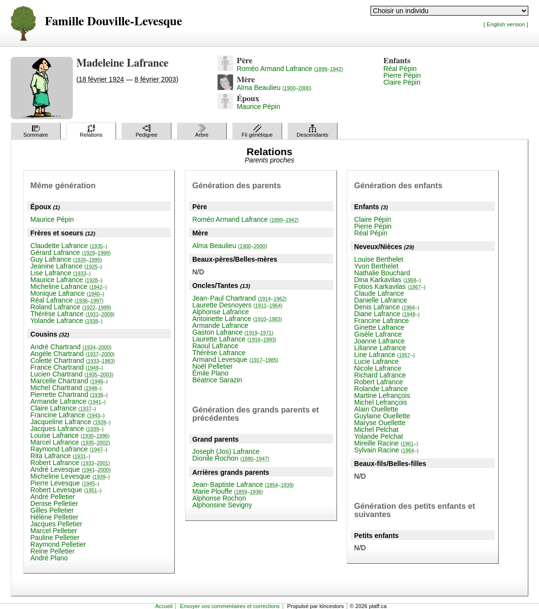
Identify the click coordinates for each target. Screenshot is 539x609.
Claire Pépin (401, 82)
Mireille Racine (386, 443)
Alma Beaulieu (273, 87)
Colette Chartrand (73, 360)
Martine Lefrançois (382, 395)
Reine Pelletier (53, 551)
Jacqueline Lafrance (71, 422)
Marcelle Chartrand (69, 381)
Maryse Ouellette (379, 423)
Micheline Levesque (70, 476)
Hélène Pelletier (55, 517)
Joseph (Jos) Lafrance (226, 451)
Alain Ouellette (376, 409)
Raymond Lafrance (69, 449)
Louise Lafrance (70, 435)
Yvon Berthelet (376, 266)
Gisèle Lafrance (378, 334)
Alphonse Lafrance (220, 312)
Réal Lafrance (67, 300)
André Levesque (71, 469)
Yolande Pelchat (378, 436)
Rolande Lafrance (381, 389)
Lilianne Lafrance (380, 348)
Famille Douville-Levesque (113, 22)
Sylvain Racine (386, 450)
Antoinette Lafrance (237, 318)
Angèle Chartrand (73, 354)
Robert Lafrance (70, 462)
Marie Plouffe (227, 491)
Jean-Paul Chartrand (239, 298)
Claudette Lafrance (69, 246)
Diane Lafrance (387, 314)
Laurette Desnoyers (237, 305)
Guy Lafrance (66, 259)
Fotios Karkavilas (389, 286)
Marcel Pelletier (54, 531)
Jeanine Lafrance (66, 266)
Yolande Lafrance (67, 320)
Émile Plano (210, 373)
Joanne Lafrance (379, 341)
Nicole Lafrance (377, 368)
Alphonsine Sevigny (222, 505)
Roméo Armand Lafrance (289, 68)
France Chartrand (67, 367)
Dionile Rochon (230, 458)
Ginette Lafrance (379, 327)
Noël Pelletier (212, 366)
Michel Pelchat (376, 429)
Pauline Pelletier (55, 537)
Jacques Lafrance (67, 428)
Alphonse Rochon (219, 498)
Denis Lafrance (386, 307)
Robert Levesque (66, 490)
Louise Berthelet (378, 259)
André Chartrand (71, 347)
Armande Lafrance (68, 401)
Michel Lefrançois (380, 402)
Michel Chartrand (66, 388)
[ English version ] (506, 24)
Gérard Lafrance (71, 252)
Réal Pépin (400, 68)
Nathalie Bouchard (382, 273)
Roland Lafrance (71, 307)
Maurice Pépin (258, 106)
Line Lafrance (384, 354)
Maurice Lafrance (66, 280)
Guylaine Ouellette (382, 416)
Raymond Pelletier (58, 544)
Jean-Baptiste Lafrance (243, 484)
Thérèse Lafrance (73, 314)
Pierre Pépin (402, 75)
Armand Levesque (235, 359)
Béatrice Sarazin (217, 380)
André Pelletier (53, 497)
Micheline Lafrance (69, 286)
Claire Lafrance (63, 408)
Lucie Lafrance (376, 361)
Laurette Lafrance (234, 339)
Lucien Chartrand (72, 374)
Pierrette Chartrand (69, 394)
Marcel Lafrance (70, 442)
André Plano (49, 558)
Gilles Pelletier (52, 510)
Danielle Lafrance (380, 300)
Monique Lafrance (67, 293)
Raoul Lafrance (215, 346)
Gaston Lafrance (232, 332)
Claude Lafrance (379, 293)
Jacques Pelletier (57, 524)
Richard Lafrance (380, 375)
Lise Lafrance (61, 273)
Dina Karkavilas (387, 280)
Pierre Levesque (65, 483)
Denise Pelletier (54, 503)
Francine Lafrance (68, 415)
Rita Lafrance (60, 456)
